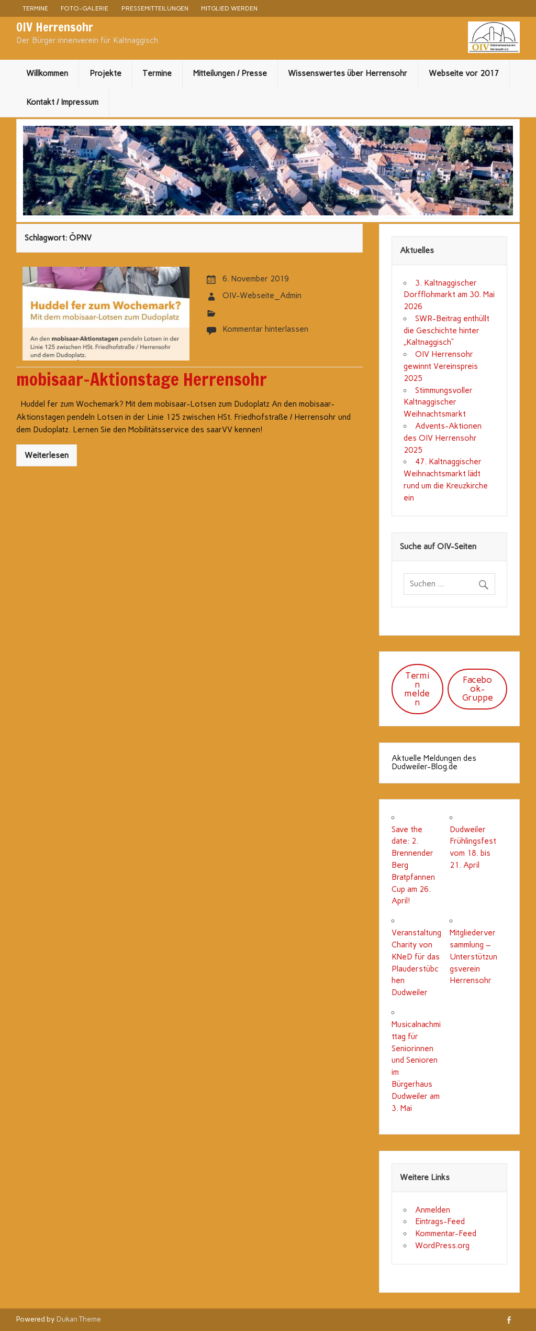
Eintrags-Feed (440, 1221)
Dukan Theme (79, 1319)
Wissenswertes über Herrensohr (347, 73)
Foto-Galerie (84, 8)
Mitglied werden (229, 8)
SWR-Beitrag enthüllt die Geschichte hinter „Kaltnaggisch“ (446, 330)
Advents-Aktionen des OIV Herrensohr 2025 (442, 438)
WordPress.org (442, 1245)
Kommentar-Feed (445, 1233)
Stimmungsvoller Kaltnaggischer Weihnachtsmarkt (438, 402)
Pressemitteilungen (154, 8)
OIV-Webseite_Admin (262, 295)
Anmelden (432, 1210)
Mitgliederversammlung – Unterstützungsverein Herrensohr (473, 956)
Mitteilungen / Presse (230, 73)
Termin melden (417, 688)
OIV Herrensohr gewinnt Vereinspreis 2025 (441, 366)
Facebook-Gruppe (477, 688)
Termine (35, 8)
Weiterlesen (47, 455)
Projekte (105, 73)
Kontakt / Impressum (62, 102)
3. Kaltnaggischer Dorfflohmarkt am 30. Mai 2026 (449, 295)
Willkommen (47, 73)
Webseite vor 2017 (464, 73)
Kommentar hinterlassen (265, 329)
